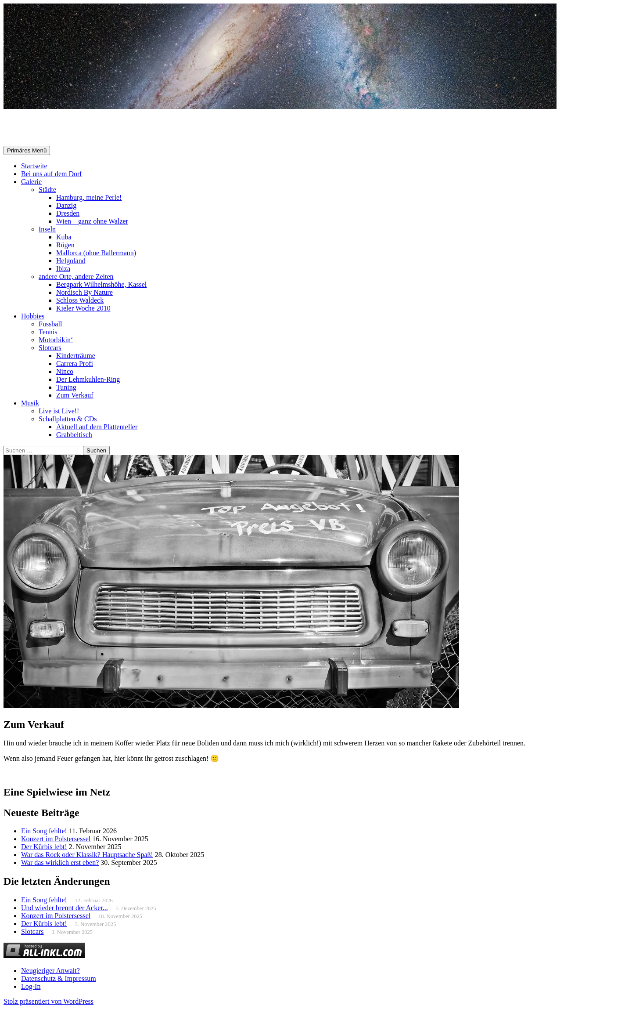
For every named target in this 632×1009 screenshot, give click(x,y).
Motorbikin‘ (56, 340)
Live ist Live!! (59, 411)
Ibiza (63, 268)
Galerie (31, 181)
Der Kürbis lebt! (44, 846)
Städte (47, 189)
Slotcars (50, 347)
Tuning (66, 387)
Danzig (66, 205)
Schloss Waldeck (80, 300)
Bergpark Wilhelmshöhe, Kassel (101, 284)
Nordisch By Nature (84, 292)
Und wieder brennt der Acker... (64, 907)
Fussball (50, 324)
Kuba (64, 237)
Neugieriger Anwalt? (50, 970)
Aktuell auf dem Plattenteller (96, 426)
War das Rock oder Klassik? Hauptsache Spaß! (87, 854)
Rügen (65, 245)
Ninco (64, 371)
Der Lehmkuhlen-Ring (88, 379)
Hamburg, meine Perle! (89, 197)
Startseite (34, 166)
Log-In (30, 986)
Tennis (48, 332)
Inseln (47, 229)
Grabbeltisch (74, 434)
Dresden (67, 213)
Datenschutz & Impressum (58, 978)
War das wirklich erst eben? (60, 862)
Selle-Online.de (49, 128)
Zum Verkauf (74, 395)
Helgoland (71, 260)
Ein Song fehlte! (44, 831)
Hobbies (32, 316)
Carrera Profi (74, 363)
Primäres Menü (27, 150)
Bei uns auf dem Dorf (51, 173)
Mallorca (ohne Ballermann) (96, 253)
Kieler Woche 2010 (83, 308)
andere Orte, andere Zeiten (76, 276)
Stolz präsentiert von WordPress (48, 1001)
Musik (30, 403)
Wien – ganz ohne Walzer (92, 221)
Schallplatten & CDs (68, 419)
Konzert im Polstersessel (55, 839)
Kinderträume (75, 355)
